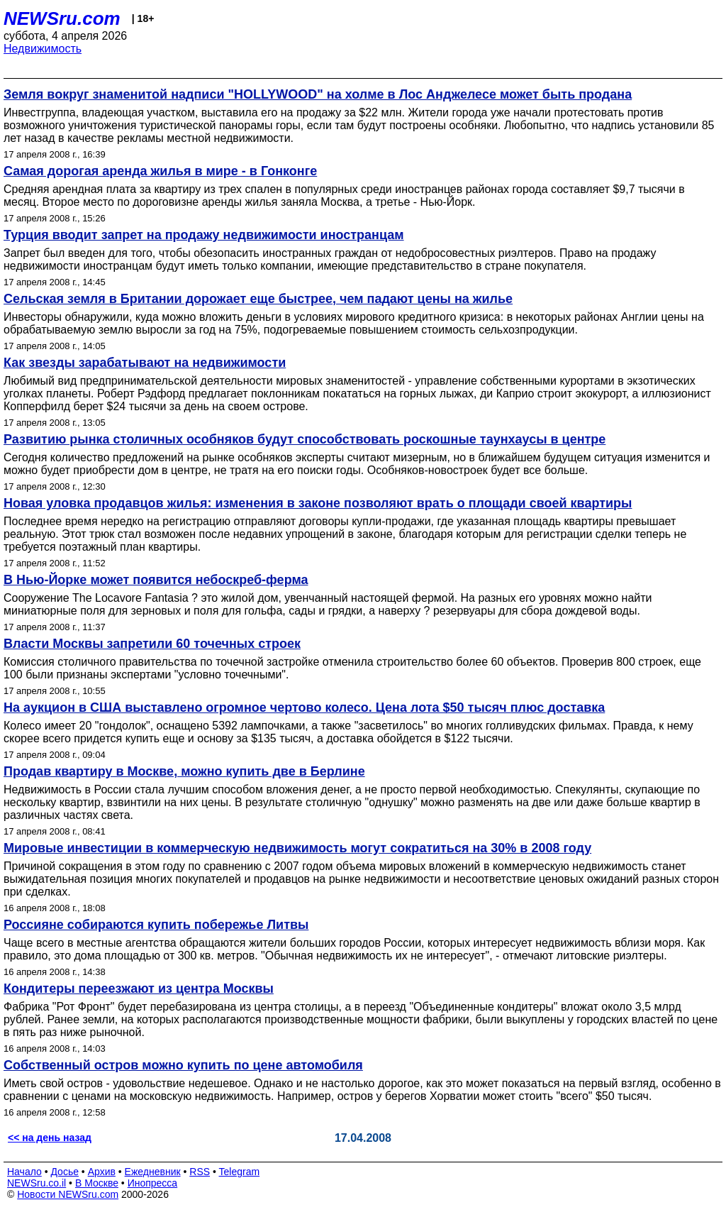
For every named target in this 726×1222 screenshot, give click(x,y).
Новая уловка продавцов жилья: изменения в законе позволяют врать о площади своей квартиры (318, 503)
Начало (24, 1171)
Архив (102, 1171)
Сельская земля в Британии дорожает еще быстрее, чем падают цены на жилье (258, 299)
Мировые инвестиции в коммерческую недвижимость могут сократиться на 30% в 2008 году (297, 848)
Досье (64, 1171)
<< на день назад (49, 1137)
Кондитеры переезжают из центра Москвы (139, 988)
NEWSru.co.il (36, 1183)
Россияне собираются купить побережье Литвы (156, 925)
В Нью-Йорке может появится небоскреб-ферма (156, 580)
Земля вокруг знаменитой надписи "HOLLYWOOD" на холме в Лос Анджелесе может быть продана (318, 94)
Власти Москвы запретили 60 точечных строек (152, 644)
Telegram (239, 1171)
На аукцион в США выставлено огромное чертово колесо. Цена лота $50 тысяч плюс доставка (304, 707)
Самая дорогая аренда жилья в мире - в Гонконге (160, 171)
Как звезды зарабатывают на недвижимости (145, 363)
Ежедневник (153, 1171)
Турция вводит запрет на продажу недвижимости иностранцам (204, 235)
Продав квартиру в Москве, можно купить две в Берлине (184, 771)
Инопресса (153, 1183)
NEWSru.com (62, 18)
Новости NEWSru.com (67, 1194)
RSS (199, 1171)
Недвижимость (43, 49)
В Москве (96, 1183)
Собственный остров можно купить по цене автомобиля (183, 1065)
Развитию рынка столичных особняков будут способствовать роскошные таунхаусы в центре (304, 439)
